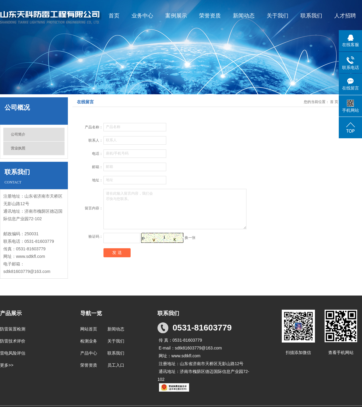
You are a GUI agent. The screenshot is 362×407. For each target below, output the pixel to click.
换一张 (190, 238)
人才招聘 (345, 16)
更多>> (6, 365)
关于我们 (277, 16)
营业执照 (18, 148)
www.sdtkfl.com (30, 256)
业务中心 (142, 16)
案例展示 (176, 16)
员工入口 (115, 365)
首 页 (334, 102)
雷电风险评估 (12, 353)
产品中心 (88, 353)
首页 (114, 16)
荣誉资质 (210, 16)
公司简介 (18, 134)
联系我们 (311, 16)
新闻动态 (244, 16)
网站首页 (88, 329)
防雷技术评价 (12, 341)
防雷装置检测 (12, 329)
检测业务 (88, 341)
